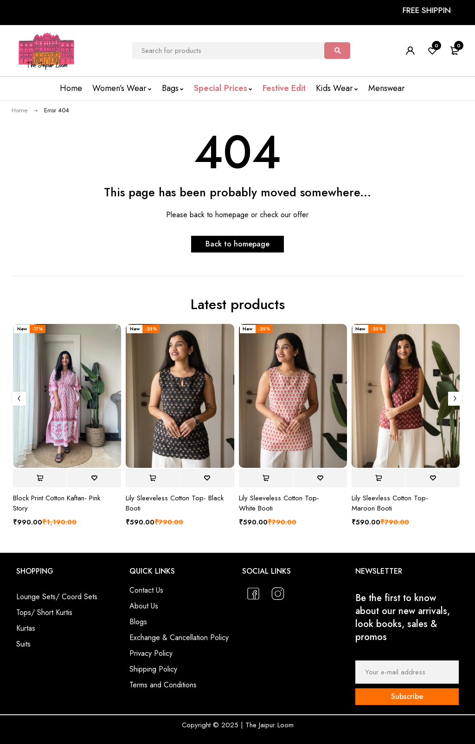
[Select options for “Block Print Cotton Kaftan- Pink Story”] (40, 478)
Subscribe (407, 696)
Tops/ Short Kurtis (44, 612)
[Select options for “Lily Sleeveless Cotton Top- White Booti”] (266, 478)
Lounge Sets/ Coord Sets (56, 596)
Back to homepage (237, 244)
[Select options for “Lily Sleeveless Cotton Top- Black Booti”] (153, 478)
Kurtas (25, 628)
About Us (143, 606)
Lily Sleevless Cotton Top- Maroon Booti (390, 503)
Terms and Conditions (163, 684)
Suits (23, 644)
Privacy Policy (151, 653)
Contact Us (146, 590)
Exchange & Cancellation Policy (179, 637)
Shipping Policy (153, 669)
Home (19, 110)
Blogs (138, 621)
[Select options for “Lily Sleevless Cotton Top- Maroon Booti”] (378, 478)
